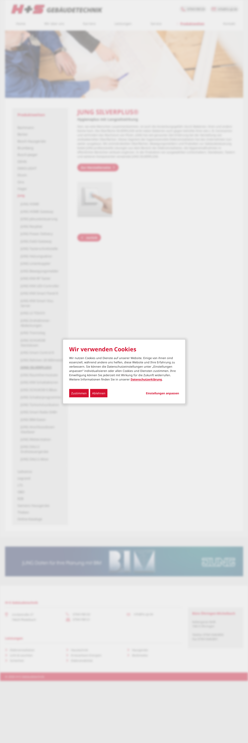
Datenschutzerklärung (146, 379)
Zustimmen (79, 393)
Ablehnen (98, 393)
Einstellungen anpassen (162, 393)
